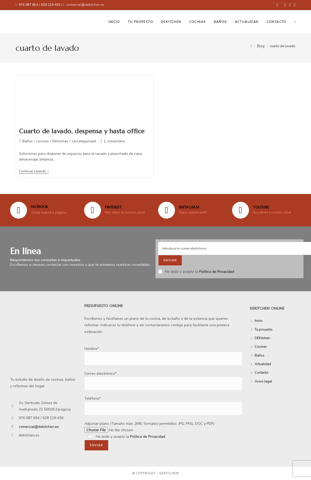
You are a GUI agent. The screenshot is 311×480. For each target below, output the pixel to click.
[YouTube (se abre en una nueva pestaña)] (293, 5)
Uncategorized (84, 141)
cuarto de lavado (282, 46)
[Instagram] (166, 210)
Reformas (60, 141)
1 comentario (114, 141)
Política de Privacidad (216, 271)
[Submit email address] (170, 260)
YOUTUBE (261, 207)
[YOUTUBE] (240, 210)
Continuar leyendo (34, 171)
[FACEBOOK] (18, 210)
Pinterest (113, 207)
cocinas (42, 141)
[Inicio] (251, 46)
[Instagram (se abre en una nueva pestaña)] (290, 5)
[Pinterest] (92, 210)
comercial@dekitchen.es (85, 5)
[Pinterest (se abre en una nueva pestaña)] (285, 5)
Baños (27, 141)
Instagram (189, 207)
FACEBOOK (39, 207)
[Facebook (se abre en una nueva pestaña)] (277, 5)
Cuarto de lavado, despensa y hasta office (82, 131)
